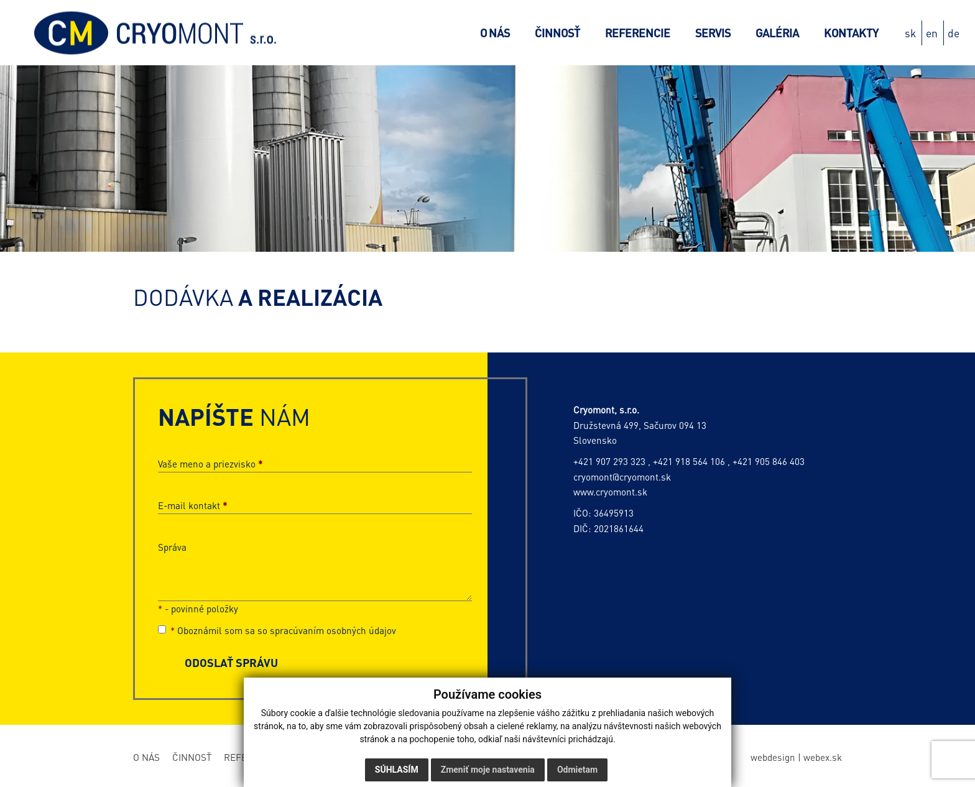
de (953, 33)
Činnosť (557, 32)
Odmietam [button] (577, 770)
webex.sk (822, 757)
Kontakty (851, 32)
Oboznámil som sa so (277, 630)
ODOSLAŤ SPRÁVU (231, 662)
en (932, 33)
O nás (495, 32)
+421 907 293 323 (609, 461)
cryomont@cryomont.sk (622, 477)
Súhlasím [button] (396, 770)
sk (910, 33)
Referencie (637, 32)
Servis (713, 32)
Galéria (777, 32)
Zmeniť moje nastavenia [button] (488, 770)
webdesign (773, 757)
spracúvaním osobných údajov (333, 630)
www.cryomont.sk (610, 492)
